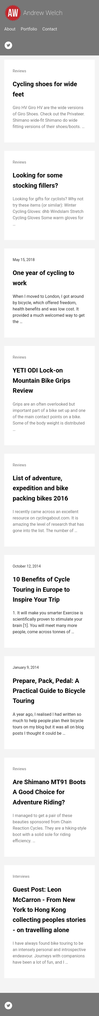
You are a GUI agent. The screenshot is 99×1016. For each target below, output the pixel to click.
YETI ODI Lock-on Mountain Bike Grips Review (41, 380)
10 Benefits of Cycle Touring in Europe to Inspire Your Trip (41, 589)
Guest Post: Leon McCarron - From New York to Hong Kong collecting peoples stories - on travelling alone (49, 910)
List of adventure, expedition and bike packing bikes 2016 (40, 488)
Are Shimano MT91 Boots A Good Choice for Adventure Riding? (49, 792)
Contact (49, 29)
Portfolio (29, 29)
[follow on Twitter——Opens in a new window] (10, 44)
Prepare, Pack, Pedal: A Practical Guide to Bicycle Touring (49, 691)
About (10, 29)
